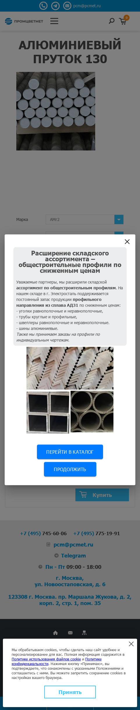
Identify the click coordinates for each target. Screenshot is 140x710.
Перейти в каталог (69, 451)
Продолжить (70, 469)
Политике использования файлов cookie (46, 659)
